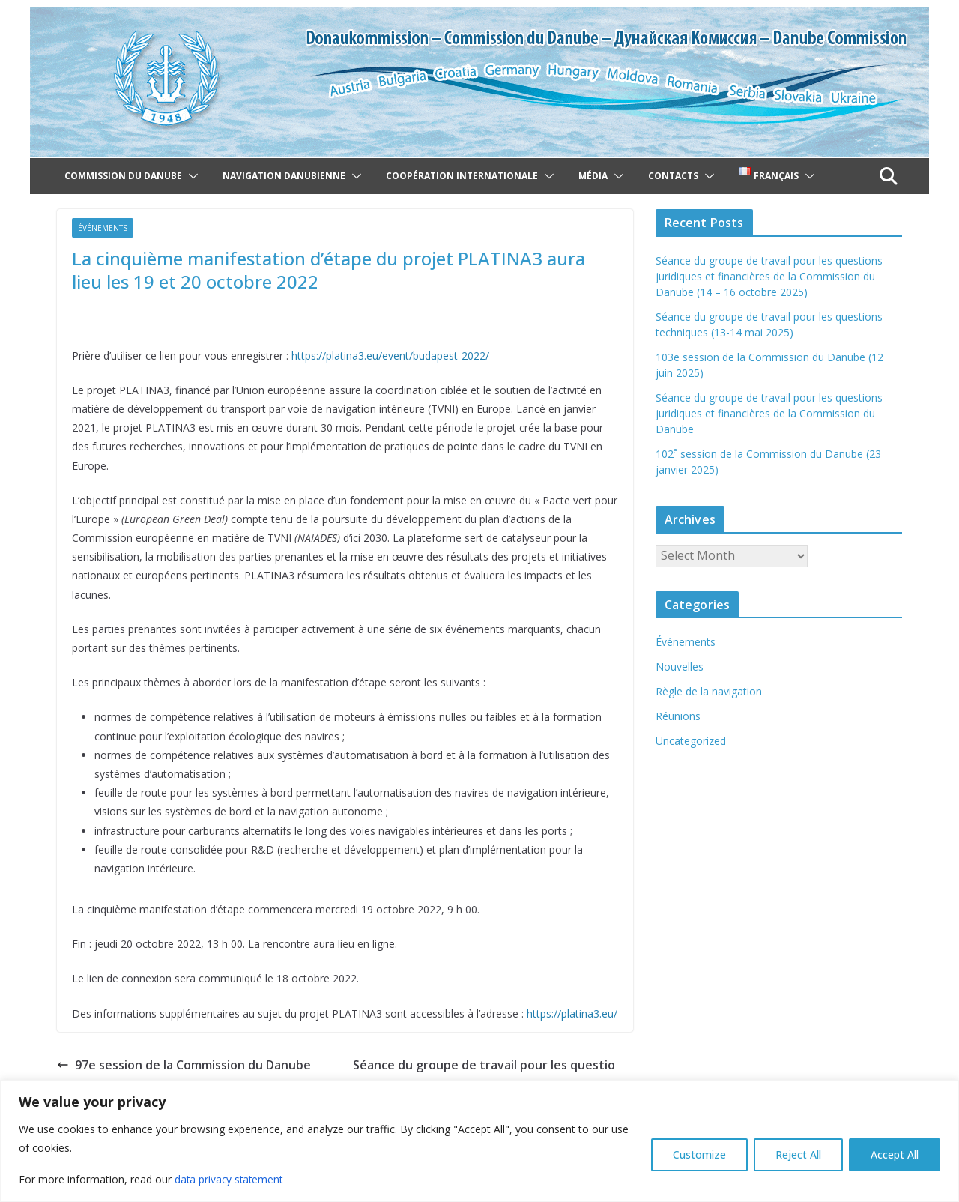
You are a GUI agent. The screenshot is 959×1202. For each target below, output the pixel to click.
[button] (190, 176)
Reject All (798, 1154)
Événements (102, 228)
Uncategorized (691, 741)
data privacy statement (230, 1179)
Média (593, 175)
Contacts (673, 175)
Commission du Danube (123, 175)
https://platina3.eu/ (572, 1013)
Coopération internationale (462, 175)
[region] (479, 1141)
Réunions (678, 716)
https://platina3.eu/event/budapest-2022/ (390, 355)
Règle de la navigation (709, 691)
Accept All (895, 1154)
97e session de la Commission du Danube (184, 1065)
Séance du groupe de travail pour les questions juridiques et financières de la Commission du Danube (769, 413)
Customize (699, 1154)
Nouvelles (680, 666)
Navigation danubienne (284, 175)
